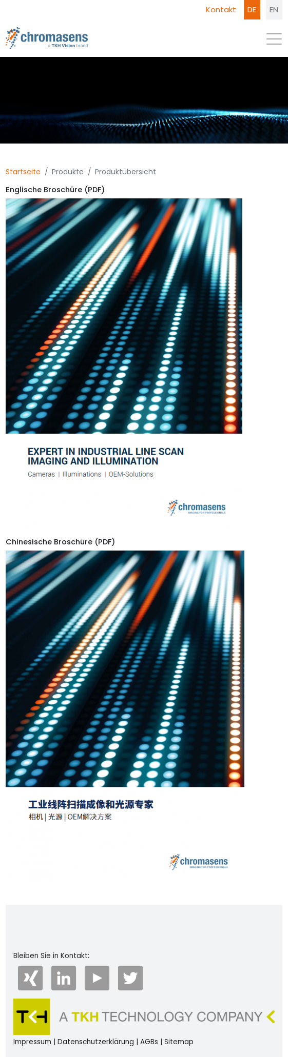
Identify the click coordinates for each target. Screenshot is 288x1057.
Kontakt (221, 9)
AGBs (149, 1042)
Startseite (23, 172)
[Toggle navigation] (274, 42)
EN (274, 9)
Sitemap (179, 1042)
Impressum (32, 1042)
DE (251, 9)
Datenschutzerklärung (95, 1042)
